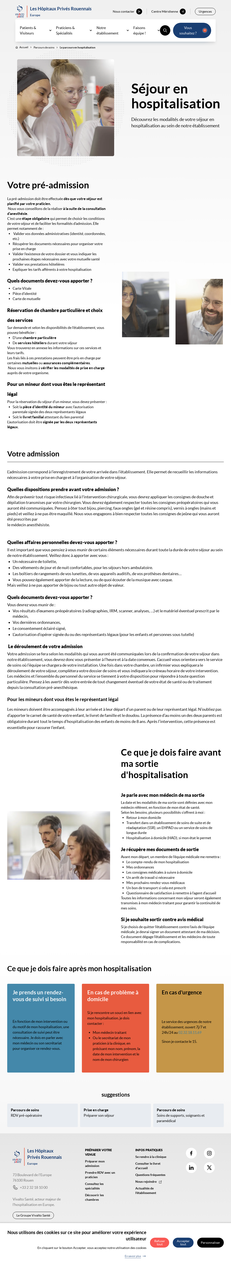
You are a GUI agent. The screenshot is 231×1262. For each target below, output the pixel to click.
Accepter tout (183, 1242)
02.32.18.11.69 (189, 1036)
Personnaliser (210, 1242)
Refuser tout (159, 1242)
